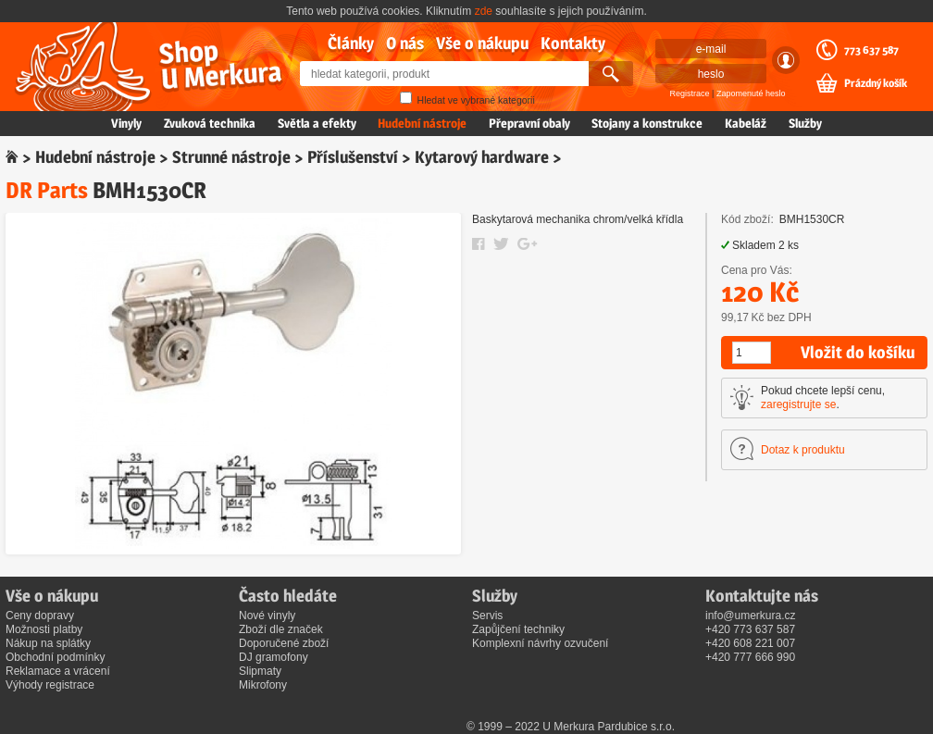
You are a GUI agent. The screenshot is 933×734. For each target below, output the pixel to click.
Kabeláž (745, 123)
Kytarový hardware (482, 157)
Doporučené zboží (284, 643)
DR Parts (47, 190)
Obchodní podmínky (55, 657)
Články (351, 43)
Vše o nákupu (482, 43)
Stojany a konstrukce (647, 123)
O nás (405, 43)
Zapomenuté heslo (751, 93)
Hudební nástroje (422, 123)
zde (483, 11)
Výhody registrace (50, 684)
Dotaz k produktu (803, 449)
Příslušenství (352, 157)
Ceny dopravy (40, 615)
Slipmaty (260, 671)
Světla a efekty (317, 123)
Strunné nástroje (231, 157)
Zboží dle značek (281, 629)
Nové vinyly (267, 615)
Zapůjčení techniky (518, 629)
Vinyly (126, 123)
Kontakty (573, 43)
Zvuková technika (209, 123)
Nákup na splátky (48, 643)
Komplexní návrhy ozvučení (540, 643)
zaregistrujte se (798, 404)
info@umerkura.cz (750, 615)
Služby (805, 123)
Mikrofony (263, 684)
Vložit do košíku (857, 352)
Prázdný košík (875, 83)
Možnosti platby (44, 629)
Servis (487, 615)
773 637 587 (871, 50)
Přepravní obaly (529, 123)
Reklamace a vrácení (58, 671)
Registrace (690, 93)
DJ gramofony (273, 657)
